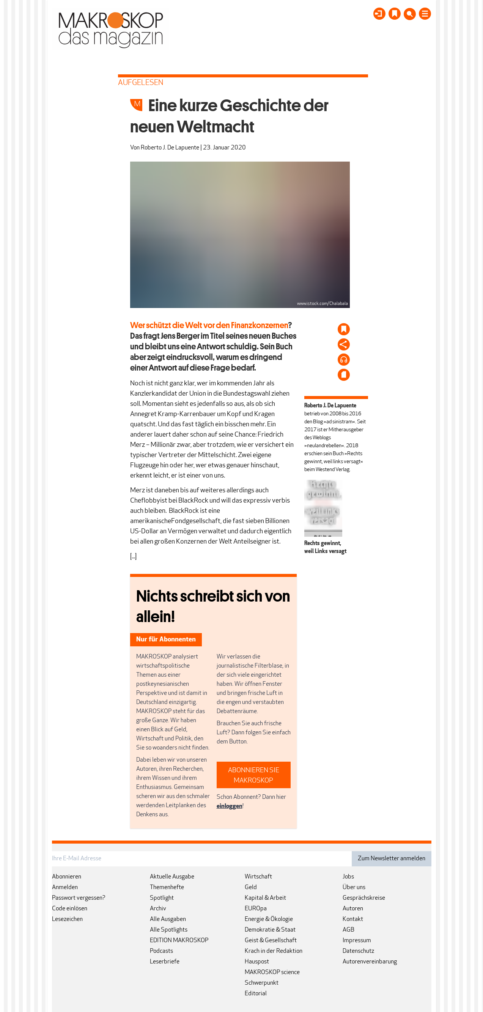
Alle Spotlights (168, 930)
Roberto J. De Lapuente (170, 148)
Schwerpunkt (261, 983)
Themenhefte (167, 888)
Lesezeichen (67, 919)
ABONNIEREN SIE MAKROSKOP (253, 775)
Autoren (353, 909)
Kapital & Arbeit (265, 898)
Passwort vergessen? (78, 898)
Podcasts (161, 951)
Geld (251, 888)
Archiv (158, 909)
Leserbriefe (164, 962)
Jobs (348, 877)
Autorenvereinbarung (370, 962)
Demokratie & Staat (270, 930)
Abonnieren (66, 877)
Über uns (354, 888)
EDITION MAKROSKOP (179, 941)
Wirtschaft (258, 877)
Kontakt (353, 919)
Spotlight (162, 898)
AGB (348, 930)
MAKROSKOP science (272, 973)
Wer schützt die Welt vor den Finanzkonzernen (209, 324)
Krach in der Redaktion (273, 951)
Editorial (256, 994)
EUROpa (256, 909)
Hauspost (257, 962)
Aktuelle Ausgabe (172, 877)
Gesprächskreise (364, 898)
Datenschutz (358, 951)
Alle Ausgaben (168, 919)
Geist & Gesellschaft (271, 941)
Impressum (357, 941)
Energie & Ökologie (269, 919)
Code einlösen (69, 909)
